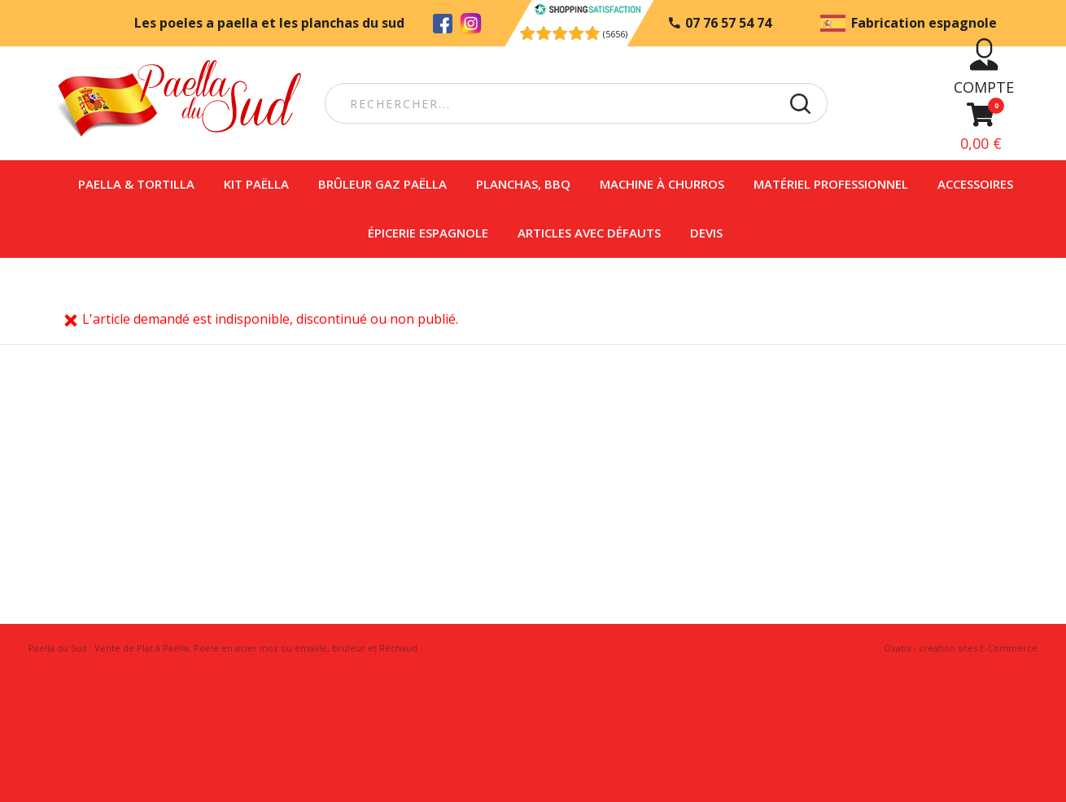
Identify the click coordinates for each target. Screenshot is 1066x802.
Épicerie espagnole (428, 232)
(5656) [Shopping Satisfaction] (615, 34)
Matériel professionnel (831, 184)
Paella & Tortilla (136, 184)
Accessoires (975, 184)
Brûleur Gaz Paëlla (382, 184)
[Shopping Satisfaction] (587, 11)
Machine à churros (662, 184)
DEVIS (706, 232)
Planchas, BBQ (523, 184)
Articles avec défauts (589, 232)
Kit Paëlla (256, 184)
